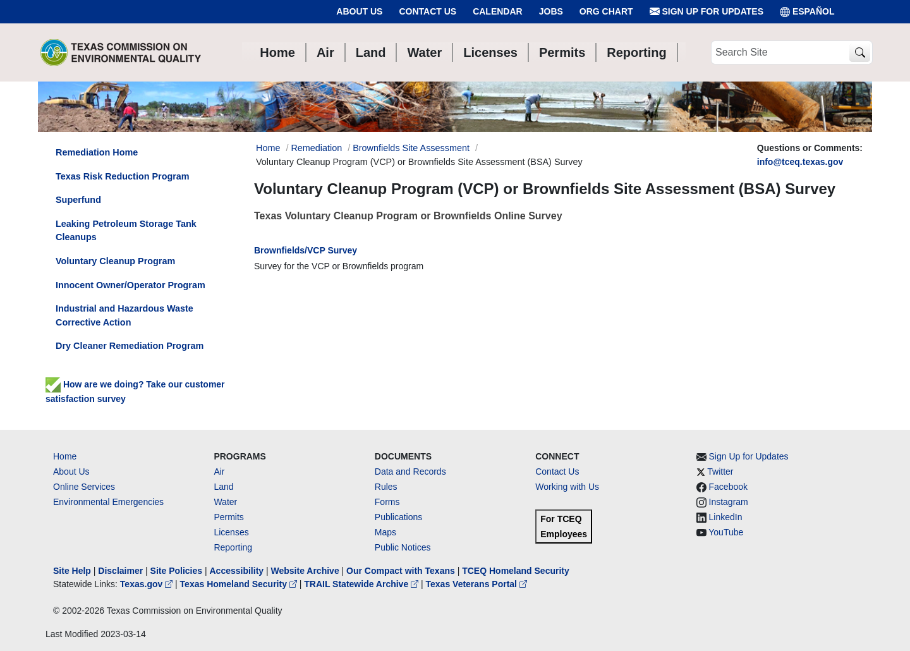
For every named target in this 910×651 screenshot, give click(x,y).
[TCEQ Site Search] (860, 53)
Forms (387, 502)
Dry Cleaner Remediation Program (129, 346)
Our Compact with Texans (400, 571)
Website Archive (305, 571)
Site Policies (176, 571)
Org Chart (606, 11)
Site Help (72, 571)
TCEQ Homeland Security (515, 571)
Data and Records (410, 471)
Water (225, 502)
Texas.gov (147, 584)
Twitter (720, 471)
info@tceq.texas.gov (800, 162)
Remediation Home (97, 152)
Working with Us (567, 487)
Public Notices (403, 547)
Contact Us (427, 11)
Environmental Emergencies (108, 502)
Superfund (78, 200)
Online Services (84, 487)
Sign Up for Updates (706, 11)
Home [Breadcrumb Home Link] (268, 148)
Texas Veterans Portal (476, 584)
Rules (386, 487)
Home (64, 456)
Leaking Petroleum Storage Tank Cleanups (126, 231)
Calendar (498, 11)
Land (223, 487)
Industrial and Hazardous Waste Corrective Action (124, 315)
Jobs (551, 11)
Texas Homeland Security (240, 584)
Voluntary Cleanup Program (115, 261)
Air (219, 471)
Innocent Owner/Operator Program (130, 285)
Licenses (231, 532)
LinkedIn (726, 517)
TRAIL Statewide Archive (362, 584)
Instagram (728, 502)
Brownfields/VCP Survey (305, 250)
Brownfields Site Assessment (411, 148)
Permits (228, 517)
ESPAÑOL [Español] (807, 11)
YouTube (725, 532)
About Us (359, 11)
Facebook (728, 487)
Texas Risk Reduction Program (123, 176)
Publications (399, 517)
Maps (385, 532)
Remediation (316, 148)
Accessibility (237, 571)
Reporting (233, 547)
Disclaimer (120, 571)
